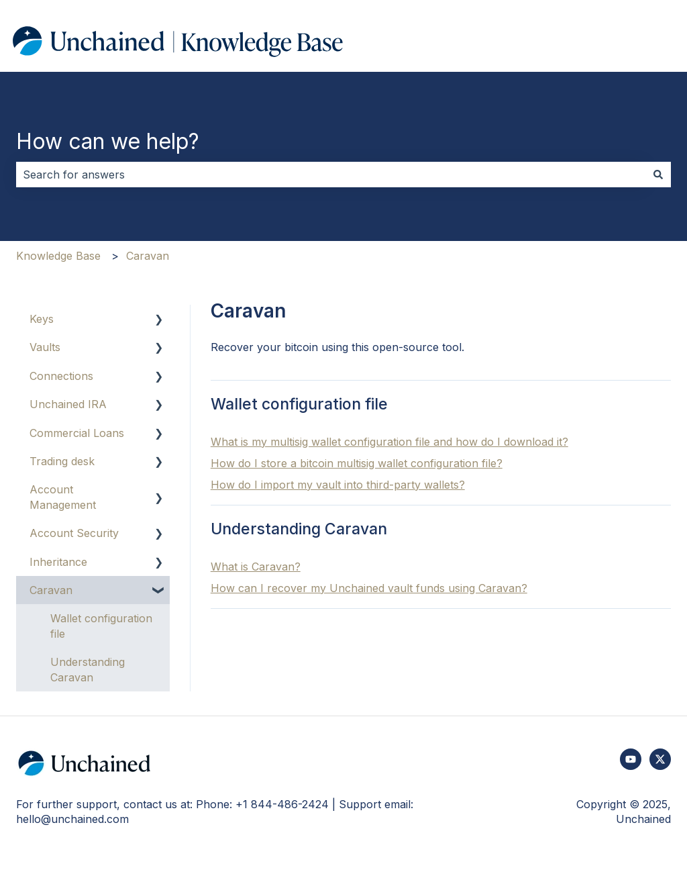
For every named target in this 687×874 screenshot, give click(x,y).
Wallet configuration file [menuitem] (101, 626)
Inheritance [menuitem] (58, 562)
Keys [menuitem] (42, 319)
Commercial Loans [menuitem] (77, 433)
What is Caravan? (256, 566)
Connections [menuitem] (61, 376)
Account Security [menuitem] (74, 533)
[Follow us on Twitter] (660, 759)
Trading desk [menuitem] (62, 461)
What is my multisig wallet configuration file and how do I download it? (389, 441)
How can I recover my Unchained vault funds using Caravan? (369, 588)
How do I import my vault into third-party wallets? (338, 484)
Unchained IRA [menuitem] (68, 404)
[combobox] (330, 174)
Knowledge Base (58, 255)
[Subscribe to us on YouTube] (630, 759)
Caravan (147, 255)
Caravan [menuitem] (51, 590)
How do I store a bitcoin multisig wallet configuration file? (357, 463)
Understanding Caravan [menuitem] (87, 669)
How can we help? (107, 141)
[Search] (658, 174)
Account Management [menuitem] (63, 497)
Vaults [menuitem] (45, 347)
